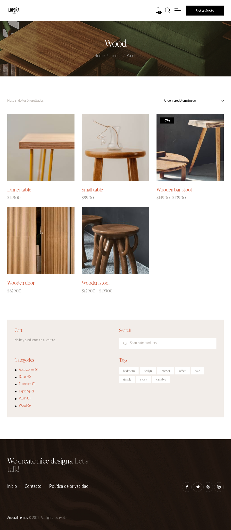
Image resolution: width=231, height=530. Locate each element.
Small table (92, 189)
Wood (23, 406)
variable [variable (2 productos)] (161, 379)
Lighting (24, 391)
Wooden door (21, 283)
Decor (23, 377)
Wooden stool (95, 283)
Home (99, 55)
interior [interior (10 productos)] (165, 371)
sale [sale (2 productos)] (197, 371)
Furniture (25, 384)
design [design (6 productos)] (148, 371)
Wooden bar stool (174, 189)
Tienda (116, 55)
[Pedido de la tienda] (194, 101)
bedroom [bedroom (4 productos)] (129, 371)
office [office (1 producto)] (182, 371)
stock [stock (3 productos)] (143, 379)
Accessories (26, 370)
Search (125, 343)
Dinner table (19, 189)
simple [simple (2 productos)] (127, 379)
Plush (22, 398)
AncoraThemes (17, 518)
